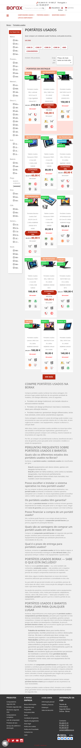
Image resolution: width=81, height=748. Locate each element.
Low (17, 166)
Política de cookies (30, 726)
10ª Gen (17, 238)
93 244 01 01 (43, 3)
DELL (17, 40)
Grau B (17, 197)
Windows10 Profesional (17, 212)
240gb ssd (17, 111)
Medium (17, 170)
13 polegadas (17, 147)
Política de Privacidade (31, 729)
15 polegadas (17, 154)
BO (14, 8)
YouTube (17, 740)
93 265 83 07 (44, 5)
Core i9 (17, 69)
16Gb (17, 92)
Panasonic (17, 54)
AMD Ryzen (17, 63)
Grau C (17, 200)
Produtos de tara (12, 723)
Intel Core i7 (17, 76)
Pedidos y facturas (47, 705)
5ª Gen (17, 224)
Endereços (45, 707)
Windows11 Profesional (17, 216)
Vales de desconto (47, 710)
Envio (26, 715)
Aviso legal (27, 724)
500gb (17, 125)
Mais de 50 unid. (17, 264)
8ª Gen (17, 235)
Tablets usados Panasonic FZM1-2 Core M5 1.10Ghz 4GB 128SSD (32, 160)
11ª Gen (17, 242)
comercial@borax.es (66, 730)
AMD (64, 47)
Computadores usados (26, 15)
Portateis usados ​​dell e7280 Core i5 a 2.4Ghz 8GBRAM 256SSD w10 (65, 282)
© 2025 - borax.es (40, 745)
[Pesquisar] (34, 8)
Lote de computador (25, 18)
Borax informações (30, 704)
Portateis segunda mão (14, 707)
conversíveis (32, 51)
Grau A (17, 193)
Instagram (22, 740)
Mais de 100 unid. (17, 268)
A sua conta (47, 698)
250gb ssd (17, 118)
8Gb (17, 88)
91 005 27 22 (64, 725)
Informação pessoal (48, 702)
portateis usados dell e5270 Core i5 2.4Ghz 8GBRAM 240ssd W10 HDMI (49, 344)
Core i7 (38, 47)
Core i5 (29, 47)
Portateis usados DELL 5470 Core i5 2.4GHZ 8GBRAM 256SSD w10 (65, 344)
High (17, 163)
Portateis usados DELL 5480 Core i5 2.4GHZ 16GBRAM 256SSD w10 (49, 95)
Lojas (25, 735)
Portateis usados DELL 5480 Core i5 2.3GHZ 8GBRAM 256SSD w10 (49, 282)
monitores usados (59, 15)
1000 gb (17, 135)
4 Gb (17, 85)
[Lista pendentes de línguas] (62, 2)
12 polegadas (17, 144)
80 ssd (17, 104)
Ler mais (28, 40)
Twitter (13, 740)
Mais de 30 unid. (17, 257)
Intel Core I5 (17, 73)
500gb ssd (17, 128)
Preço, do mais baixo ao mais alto (65, 60)
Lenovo (17, 47)
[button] (8, 15)
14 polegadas (17, 151)
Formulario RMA (29, 712)
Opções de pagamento (31, 721)
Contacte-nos (28, 732)
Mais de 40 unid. (17, 261)
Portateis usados (43, 15)
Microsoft (17, 51)
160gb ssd (17, 107)
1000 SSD (17, 132)
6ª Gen (17, 228)
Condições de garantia (31, 718)
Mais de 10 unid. (17, 250)
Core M (17, 66)
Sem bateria (17, 173)
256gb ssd (17, 121)
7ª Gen (17, 231)
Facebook (9, 740)
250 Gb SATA (17, 114)
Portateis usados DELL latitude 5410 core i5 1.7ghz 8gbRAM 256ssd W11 (32, 95)
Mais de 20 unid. (17, 254)
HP (17, 44)
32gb (17, 95)
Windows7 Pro (17, 209)
